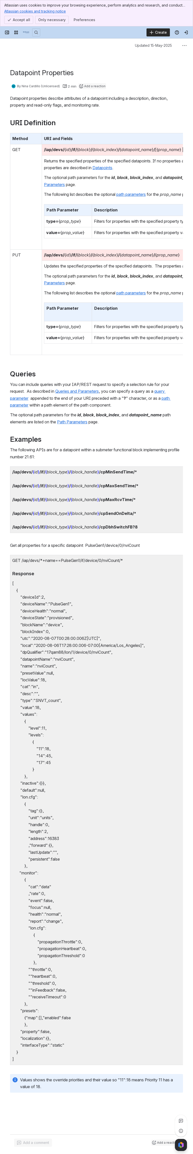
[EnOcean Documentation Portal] (26, 32)
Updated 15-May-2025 (153, 45)
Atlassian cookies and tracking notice (35, 11)
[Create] (158, 32)
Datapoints (102, 167)
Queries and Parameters (77, 391)
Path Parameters (72, 421)
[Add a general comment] (33, 1143)
